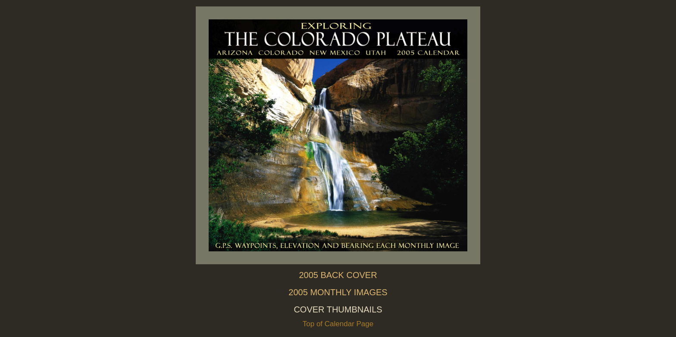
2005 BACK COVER (338, 275)
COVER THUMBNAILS (338, 309)
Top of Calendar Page (338, 324)
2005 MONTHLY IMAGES (337, 292)
